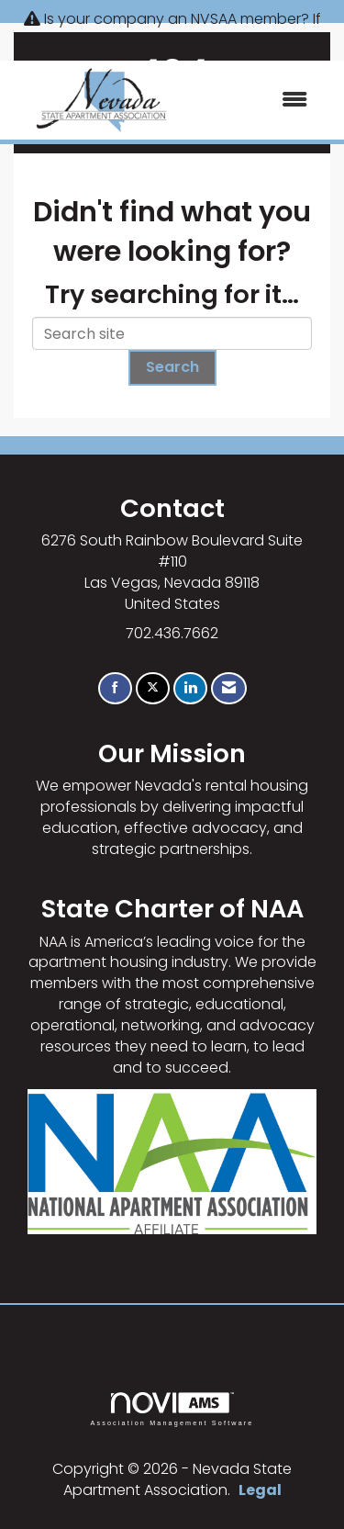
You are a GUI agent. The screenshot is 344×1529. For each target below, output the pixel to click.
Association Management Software (171, 1409)
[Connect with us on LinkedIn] (190, 688)
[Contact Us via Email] (229, 688)
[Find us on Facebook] (115, 688)
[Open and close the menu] (257, 100)
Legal (260, 1490)
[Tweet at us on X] (153, 688)
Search (172, 366)
